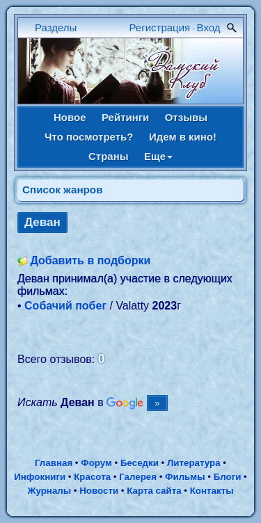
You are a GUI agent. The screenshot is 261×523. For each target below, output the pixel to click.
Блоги (228, 477)
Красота (92, 477)
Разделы (56, 27)
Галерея (138, 477)
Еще (158, 156)
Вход (209, 27)
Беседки (139, 463)
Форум (96, 463)
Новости (98, 490)
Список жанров (62, 189)
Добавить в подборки (90, 260)
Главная (53, 463)
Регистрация (160, 27)
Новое (70, 117)
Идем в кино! (182, 137)
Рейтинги (125, 117)
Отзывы (186, 117)
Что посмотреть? (89, 137)
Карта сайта (154, 490)
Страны (108, 156)
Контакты (212, 490)
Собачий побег (65, 306)
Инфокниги (39, 477)
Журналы (49, 490)
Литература (194, 463)
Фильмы (185, 477)
